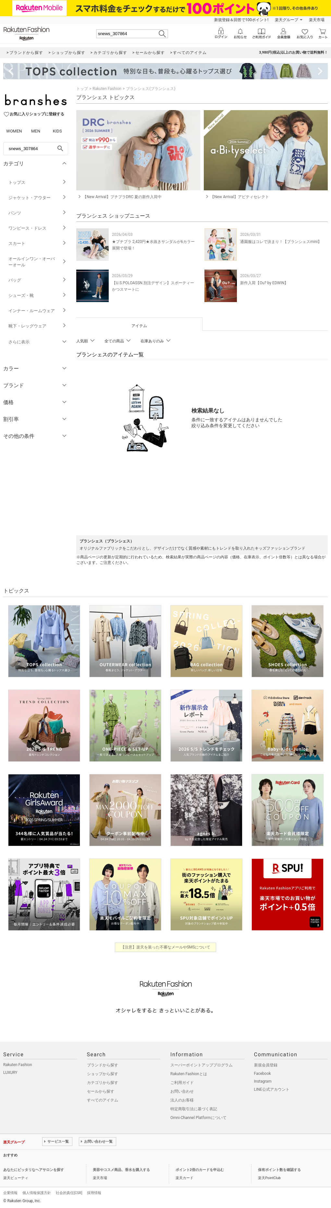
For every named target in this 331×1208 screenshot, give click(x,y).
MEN (35, 131)
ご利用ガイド (182, 1082)
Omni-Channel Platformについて (198, 1117)
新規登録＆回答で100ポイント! (241, 20)
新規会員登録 (265, 1065)
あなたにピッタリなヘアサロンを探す (33, 1170)
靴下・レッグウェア (37, 326)
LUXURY (10, 1072)
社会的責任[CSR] (69, 1193)
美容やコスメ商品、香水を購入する (121, 1170)
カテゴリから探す (102, 1082)
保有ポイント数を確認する (279, 1170)
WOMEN (14, 131)
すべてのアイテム (102, 1100)
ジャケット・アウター (37, 198)
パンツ (37, 213)
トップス (37, 182)
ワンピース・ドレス (37, 228)
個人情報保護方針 (36, 1193)
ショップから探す (102, 1074)
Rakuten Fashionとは (188, 1074)
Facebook (262, 1073)
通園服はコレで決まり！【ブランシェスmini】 (281, 241)
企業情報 (10, 1193)
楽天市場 (317, 20)
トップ (82, 88)
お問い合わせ (182, 1091)
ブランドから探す (102, 1065)
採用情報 (94, 1193)
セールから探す (100, 1091)
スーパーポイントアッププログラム (201, 1065)
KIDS (57, 131)
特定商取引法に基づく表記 (193, 1109)
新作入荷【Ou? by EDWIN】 (264, 283)
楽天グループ (286, 20)
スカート (37, 243)
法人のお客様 (182, 1100)
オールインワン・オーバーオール (37, 261)
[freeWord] (35, 148)
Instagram (263, 1081)
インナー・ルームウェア (37, 311)
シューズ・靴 (37, 295)
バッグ (37, 280)
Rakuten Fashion (106, 88)
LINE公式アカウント (271, 1089)
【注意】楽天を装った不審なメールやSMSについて (166, 947)
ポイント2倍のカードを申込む (200, 1170)
